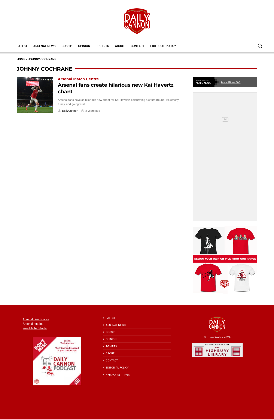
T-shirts (102, 46)
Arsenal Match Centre (78, 79)
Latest (22, 46)
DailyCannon (70, 110)
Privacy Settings (118, 374)
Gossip (67, 46)
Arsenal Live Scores (36, 319)
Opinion (84, 46)
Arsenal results (33, 323)
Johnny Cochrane (42, 59)
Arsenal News (44, 46)
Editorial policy (163, 46)
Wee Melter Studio (35, 328)
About (120, 46)
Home (21, 59)
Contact (137, 46)
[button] (260, 45)
